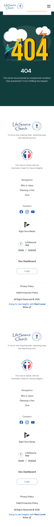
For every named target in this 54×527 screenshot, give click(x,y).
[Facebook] (21, 214)
